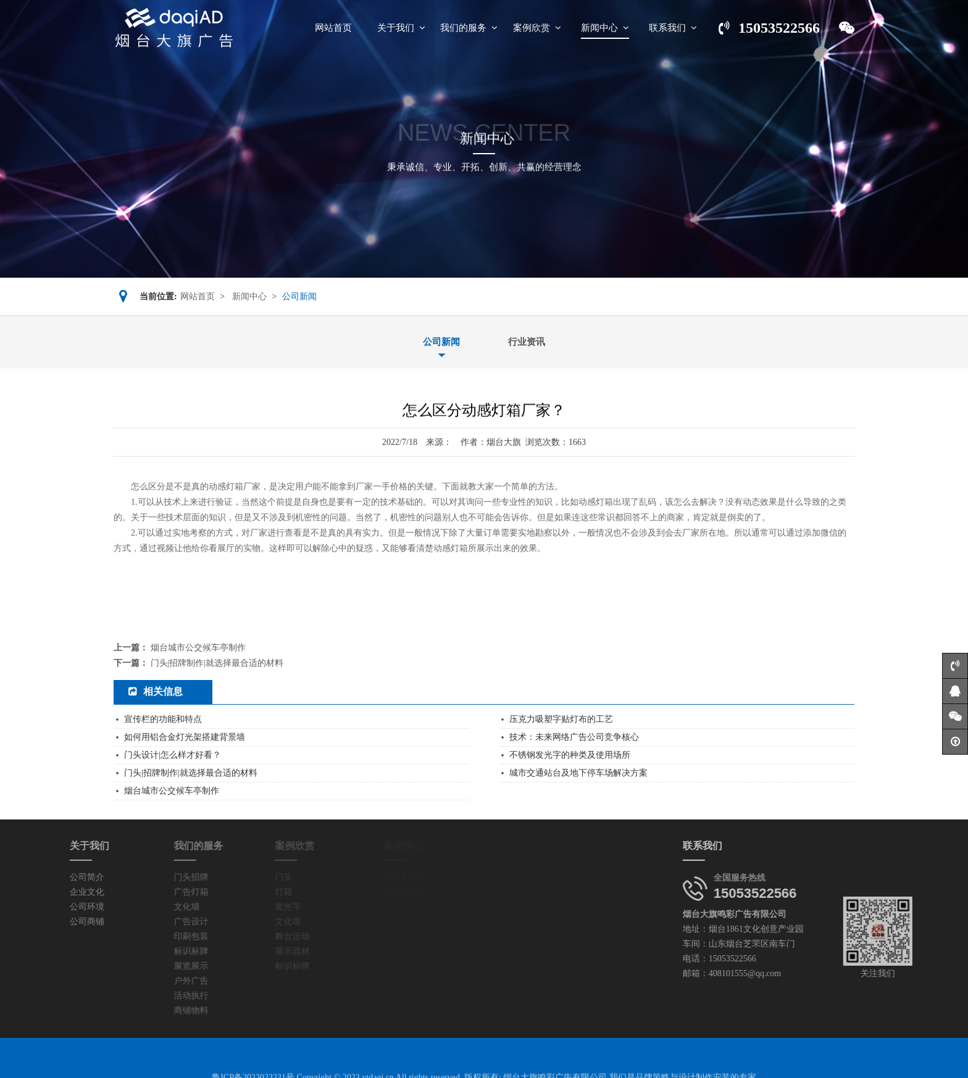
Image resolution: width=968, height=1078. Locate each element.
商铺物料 (151, 1010)
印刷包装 (151, 936)
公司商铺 (44, 921)
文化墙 (147, 906)
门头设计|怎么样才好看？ (172, 755)
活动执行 (151, 995)
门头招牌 (151, 877)
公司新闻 (441, 342)
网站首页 (197, 296)
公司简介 (44, 877)
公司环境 (44, 906)
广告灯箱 (151, 892)
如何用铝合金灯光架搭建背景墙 (184, 737)
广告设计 (151, 921)
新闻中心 (249, 296)
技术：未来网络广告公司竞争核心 (574, 737)
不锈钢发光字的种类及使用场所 (569, 755)
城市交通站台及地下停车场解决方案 (578, 772)
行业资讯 (526, 342)
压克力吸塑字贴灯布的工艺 (561, 719)
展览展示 (151, 966)
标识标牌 (151, 951)
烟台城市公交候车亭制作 (198, 647)
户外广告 (151, 980)
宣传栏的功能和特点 (163, 719)
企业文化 (44, 892)
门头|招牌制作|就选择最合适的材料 (217, 663)
